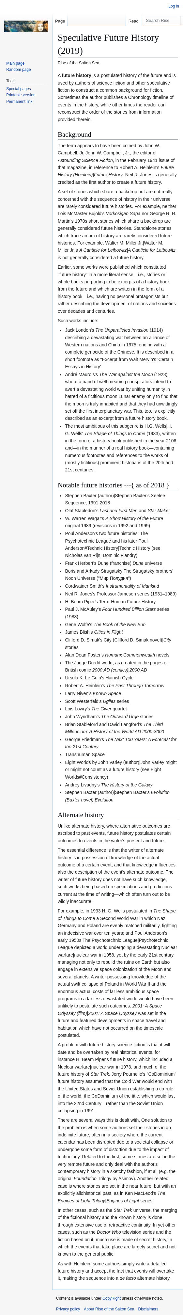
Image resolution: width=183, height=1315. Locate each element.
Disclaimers (148, 1309)
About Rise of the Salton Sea (109, 1309)
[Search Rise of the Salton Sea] (162, 20)
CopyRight (111, 1298)
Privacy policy (68, 1309)
